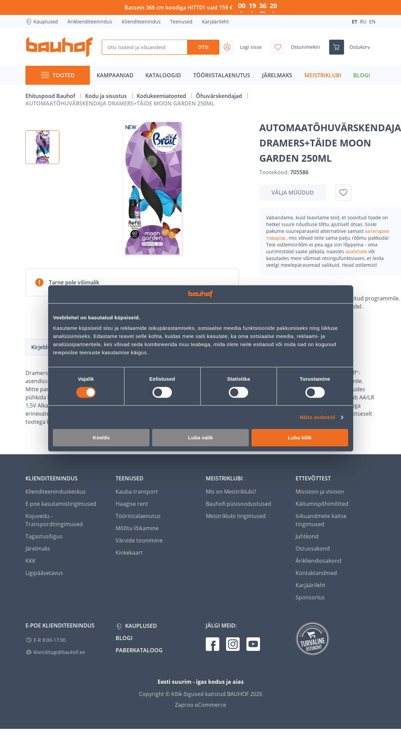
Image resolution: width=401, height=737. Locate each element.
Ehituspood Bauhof (51, 96)
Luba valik (200, 438)
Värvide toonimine (139, 540)
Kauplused (41, 21)
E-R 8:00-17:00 (50, 640)
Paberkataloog (139, 650)
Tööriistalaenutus (138, 516)
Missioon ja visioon (320, 491)
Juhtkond (307, 536)
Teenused (181, 21)
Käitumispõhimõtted (322, 503)
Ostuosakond (313, 548)
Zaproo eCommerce (200, 705)
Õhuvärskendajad (219, 96)
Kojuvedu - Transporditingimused (54, 520)
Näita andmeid (317, 417)
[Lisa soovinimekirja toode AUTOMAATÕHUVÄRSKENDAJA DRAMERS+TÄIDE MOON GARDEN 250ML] (343, 192)
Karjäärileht (215, 21)
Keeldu (101, 438)
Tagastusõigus (43, 536)
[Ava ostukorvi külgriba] (352, 47)
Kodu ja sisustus (106, 96)
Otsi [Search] (203, 47)
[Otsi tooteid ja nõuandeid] (144, 47)
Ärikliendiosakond (318, 560)
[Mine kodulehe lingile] (59, 47)
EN (372, 21)
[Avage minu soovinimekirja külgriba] (298, 47)
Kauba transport (137, 491)
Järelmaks (37, 548)
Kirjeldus (42, 347)
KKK (30, 560)
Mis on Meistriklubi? (231, 491)
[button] (42, 147)
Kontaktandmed (316, 573)
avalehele (356, 251)
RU (363, 21)
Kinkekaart (129, 552)
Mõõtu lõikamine (137, 528)
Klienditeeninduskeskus (55, 491)
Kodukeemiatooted (162, 96)
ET (354, 21)
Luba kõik (300, 438)
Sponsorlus (310, 597)
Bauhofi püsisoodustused (238, 503)
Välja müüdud (293, 192)
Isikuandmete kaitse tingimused (321, 520)
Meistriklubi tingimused (236, 516)
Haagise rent (132, 503)
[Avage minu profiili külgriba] (243, 47)
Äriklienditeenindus (89, 21)
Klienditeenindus (141, 21)
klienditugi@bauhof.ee (59, 652)
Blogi (124, 638)
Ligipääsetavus (44, 573)
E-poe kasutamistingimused (60, 503)
